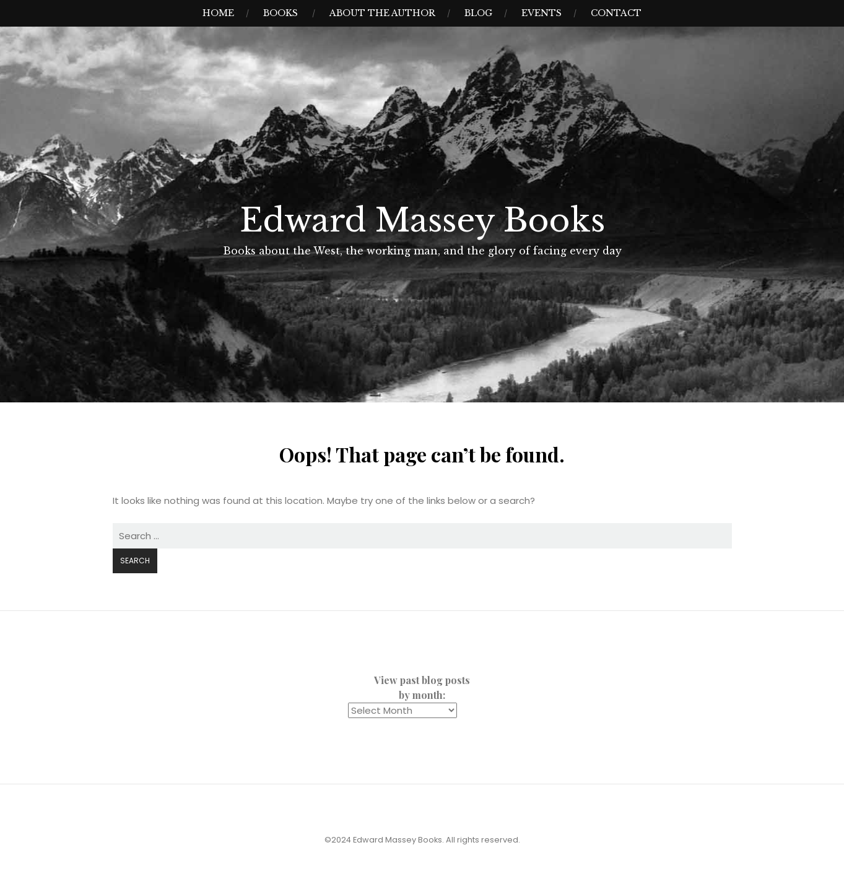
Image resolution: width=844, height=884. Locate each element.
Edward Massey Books (422, 220)
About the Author (382, 13)
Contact (616, 13)
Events (541, 13)
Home (218, 13)
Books (280, 13)
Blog (478, 13)
